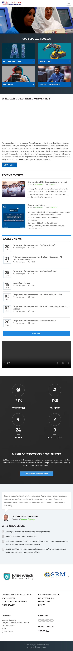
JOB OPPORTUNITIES (46, 598)
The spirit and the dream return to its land (47, 182)
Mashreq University (28, 519)
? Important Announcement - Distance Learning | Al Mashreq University (37, 258)
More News (36, 333)
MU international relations (14, 601)
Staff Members (8, 598)
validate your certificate (36, 474)
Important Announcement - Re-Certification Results (37, 294)
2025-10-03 (53, 207)
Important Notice (21, 283)
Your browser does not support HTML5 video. (36, 354)
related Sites (44, 601)
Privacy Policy (41, 647)
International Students (49, 595)
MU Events (39, 184)
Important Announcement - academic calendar (35, 271)
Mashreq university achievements (16, 595)
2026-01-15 (53, 184)
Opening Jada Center (37, 205)
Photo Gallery (8, 605)
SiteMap (41, 605)
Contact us (31, 647)
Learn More (9, 165)
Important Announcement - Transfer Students (34, 320)
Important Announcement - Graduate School (34, 245)
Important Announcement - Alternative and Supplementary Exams (41, 307)
